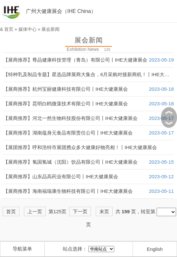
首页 (8, 29)
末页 (104, 211)
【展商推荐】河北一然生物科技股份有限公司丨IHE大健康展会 (70, 118)
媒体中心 (27, 29)
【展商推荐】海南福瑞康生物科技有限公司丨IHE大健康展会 (68, 191)
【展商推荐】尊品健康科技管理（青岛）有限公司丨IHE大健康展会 (75, 60)
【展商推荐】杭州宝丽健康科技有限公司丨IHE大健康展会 (65, 89)
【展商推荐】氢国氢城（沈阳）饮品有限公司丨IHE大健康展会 (70, 162)
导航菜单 (22, 248)
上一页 (35, 211)
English (155, 249)
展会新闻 (50, 29)
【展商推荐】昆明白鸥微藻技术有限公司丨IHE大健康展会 (65, 103)
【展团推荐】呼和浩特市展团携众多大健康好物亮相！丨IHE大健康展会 (80, 147)
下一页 (80, 211)
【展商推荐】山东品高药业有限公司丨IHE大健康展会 (60, 176)
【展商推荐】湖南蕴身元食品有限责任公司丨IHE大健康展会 (68, 132)
